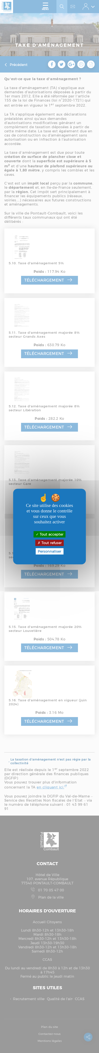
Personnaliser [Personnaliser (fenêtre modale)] (49, 551)
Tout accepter (49, 534)
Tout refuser (50, 543)
